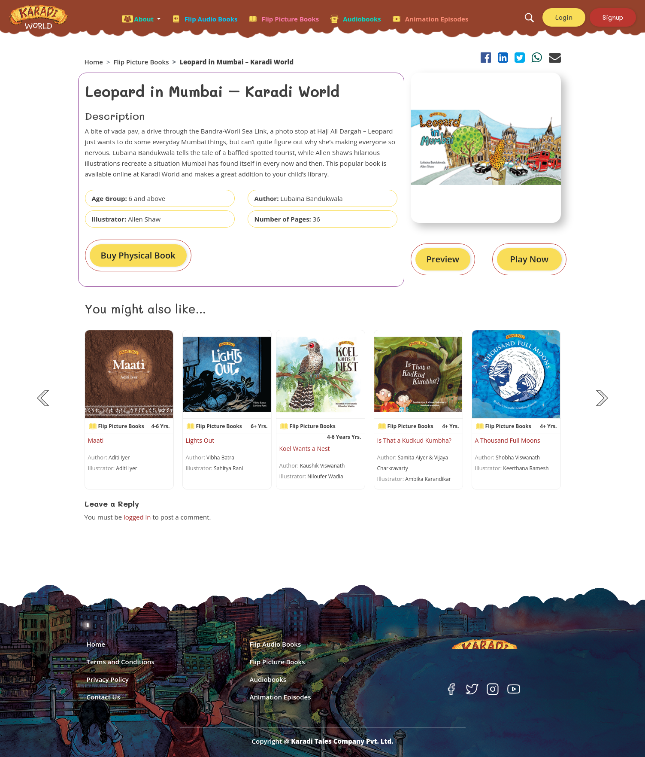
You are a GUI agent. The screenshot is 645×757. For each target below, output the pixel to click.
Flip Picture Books (141, 62)
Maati (96, 440)
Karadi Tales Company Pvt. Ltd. (342, 741)
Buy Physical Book (138, 255)
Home (94, 62)
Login (563, 17)
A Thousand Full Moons (507, 440)
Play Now (529, 259)
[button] (141, 17)
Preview (443, 259)
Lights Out (200, 440)
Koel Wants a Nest (304, 448)
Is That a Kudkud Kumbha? (414, 440)
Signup (613, 17)
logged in (137, 517)
